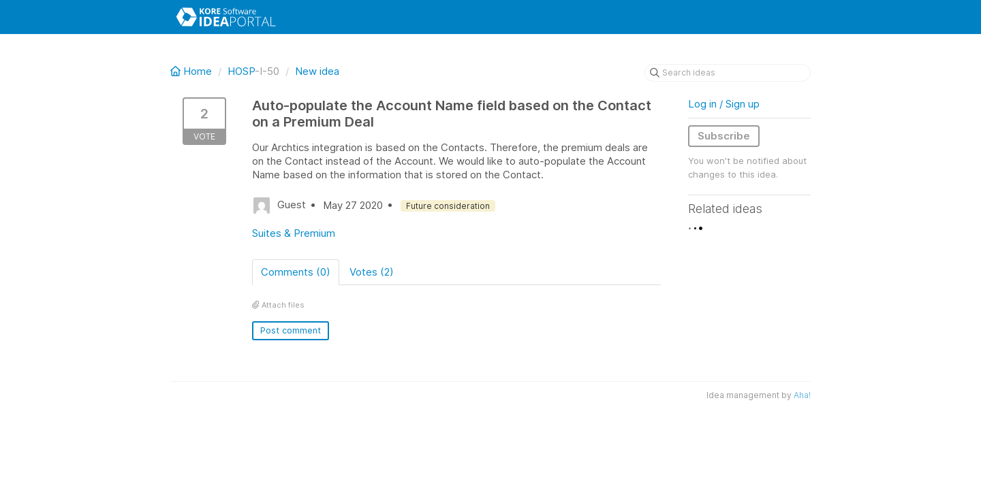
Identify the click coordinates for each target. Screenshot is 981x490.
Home (192, 71)
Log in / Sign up (724, 103)
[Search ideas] (727, 73)
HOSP (241, 71)
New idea (317, 71)
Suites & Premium (293, 233)
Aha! (802, 395)
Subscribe (724, 135)
